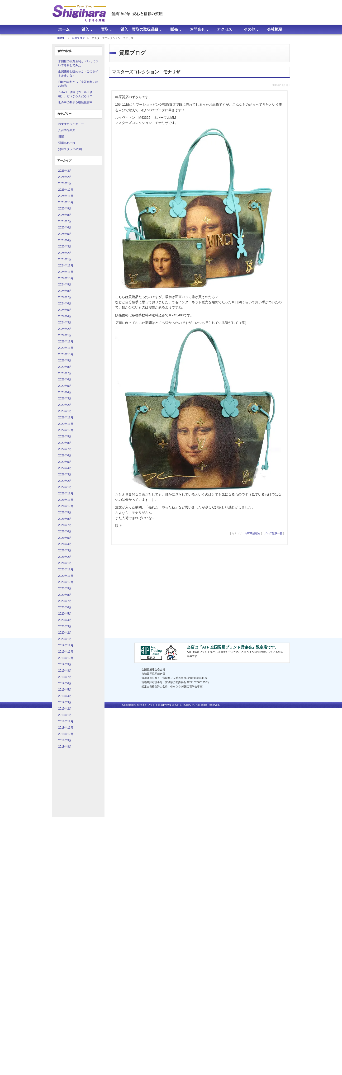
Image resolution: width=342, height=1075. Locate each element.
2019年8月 (65, 670)
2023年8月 (65, 367)
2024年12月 (65, 265)
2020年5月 (65, 613)
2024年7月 (65, 297)
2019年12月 (65, 645)
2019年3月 (65, 702)
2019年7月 (65, 677)
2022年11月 (65, 424)
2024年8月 (65, 291)
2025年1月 (65, 259)
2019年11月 (65, 651)
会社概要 (274, 29)
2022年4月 (65, 468)
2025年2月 (65, 253)
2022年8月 (65, 443)
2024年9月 (65, 284)
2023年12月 (65, 341)
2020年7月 (65, 601)
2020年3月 (65, 626)
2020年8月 (65, 595)
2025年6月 (65, 227)
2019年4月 (65, 696)
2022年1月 (65, 487)
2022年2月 (65, 481)
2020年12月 (65, 569)
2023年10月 (65, 354)
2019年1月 (65, 715)
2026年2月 (65, 177)
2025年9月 (65, 208)
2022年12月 (65, 417)
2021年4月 (65, 544)
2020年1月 (65, 639)
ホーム (64, 29)
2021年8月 (65, 519)
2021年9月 (65, 512)
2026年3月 (65, 170)
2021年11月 (65, 500)
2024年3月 (65, 322)
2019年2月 (65, 708)
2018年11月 (65, 727)
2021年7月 (65, 525)
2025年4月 (65, 240)
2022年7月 (65, 449)
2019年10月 (65, 658)
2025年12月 (65, 189)
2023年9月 (65, 360)
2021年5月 (65, 538)
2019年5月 (65, 689)
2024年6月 (65, 303)
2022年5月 (65, 462)
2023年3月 (65, 398)
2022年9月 (65, 436)
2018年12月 (65, 721)
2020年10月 (65, 582)
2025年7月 (65, 221)
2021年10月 (65, 506)
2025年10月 (65, 202)
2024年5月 (65, 310)
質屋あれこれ (66, 143)
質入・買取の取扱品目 (139, 29)
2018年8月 (65, 746)
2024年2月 (65, 329)
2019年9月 (65, 664)
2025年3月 (65, 246)
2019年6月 (65, 683)
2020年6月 (65, 607)
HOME (61, 38)
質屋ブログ (78, 38)
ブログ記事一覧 (273, 533)
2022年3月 (65, 474)
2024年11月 (65, 272)
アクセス (224, 29)
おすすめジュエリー (71, 124)
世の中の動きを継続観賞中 (75, 102)
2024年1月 (65, 335)
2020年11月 (65, 576)
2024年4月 (65, 316)
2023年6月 (65, 379)
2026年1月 (65, 183)
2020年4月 (65, 620)
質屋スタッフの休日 (71, 149)
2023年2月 (65, 405)
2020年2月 (65, 632)
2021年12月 (65, 493)
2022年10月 (65, 430)
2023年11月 (65, 348)
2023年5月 (65, 386)
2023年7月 (65, 373)
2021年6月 (65, 531)
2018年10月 (65, 734)
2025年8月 (65, 215)
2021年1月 (65, 563)
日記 (61, 136)
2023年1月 (65, 411)
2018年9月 (65, 740)
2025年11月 (65, 196)
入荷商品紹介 (66, 130)
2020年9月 (65, 588)
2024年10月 (65, 278)
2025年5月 (65, 234)
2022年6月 (65, 455)
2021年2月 (65, 557)
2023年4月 (65, 392)
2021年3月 (65, 550)
